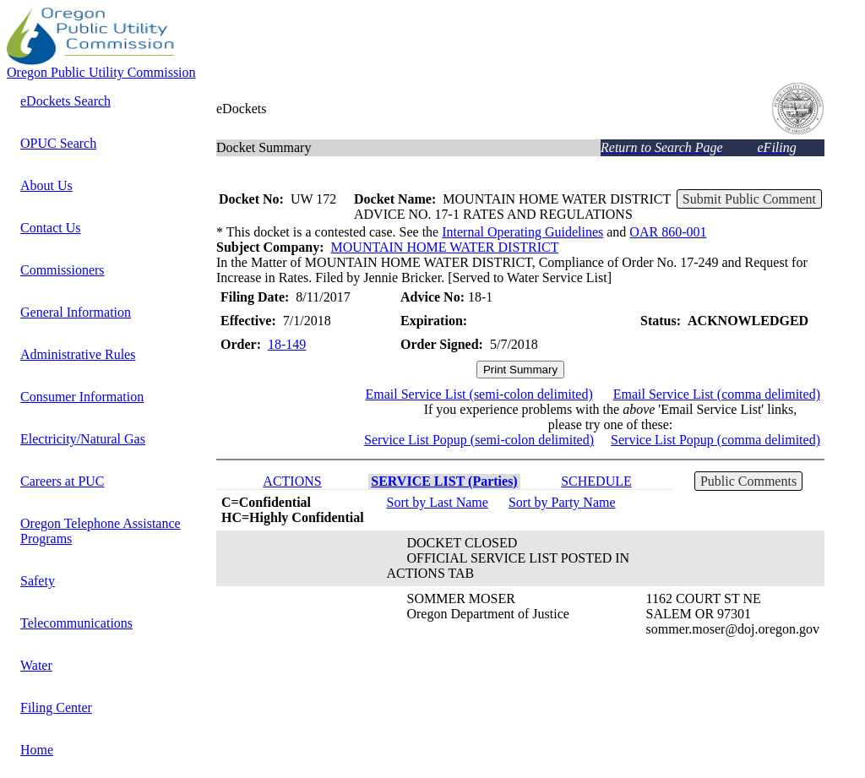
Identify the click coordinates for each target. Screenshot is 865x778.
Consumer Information (82, 396)
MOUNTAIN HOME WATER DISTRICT (445, 247)
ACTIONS (292, 481)
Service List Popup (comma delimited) (715, 440)
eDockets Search (65, 101)
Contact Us (50, 227)
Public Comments (748, 481)
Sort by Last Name (436, 502)
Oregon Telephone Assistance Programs (100, 531)
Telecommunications (76, 623)
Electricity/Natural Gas (82, 439)
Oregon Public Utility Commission (101, 72)
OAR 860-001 (667, 232)
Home (36, 750)
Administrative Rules (77, 354)
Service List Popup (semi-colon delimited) (479, 440)
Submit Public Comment (749, 199)
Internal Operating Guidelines (522, 232)
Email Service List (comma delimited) (716, 394)
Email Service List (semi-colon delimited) (478, 394)
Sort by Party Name (562, 502)
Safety (37, 581)
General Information (75, 312)
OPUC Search (58, 143)
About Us (46, 185)
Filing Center (56, 707)
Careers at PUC (62, 481)
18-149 (287, 344)
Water (36, 665)
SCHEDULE (596, 481)
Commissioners (62, 270)
